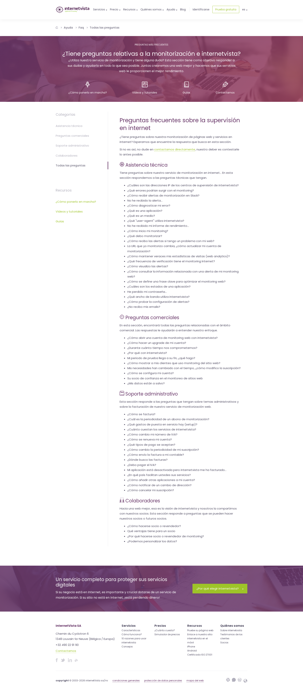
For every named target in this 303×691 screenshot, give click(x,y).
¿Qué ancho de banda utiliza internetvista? (158, 297)
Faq (81, 27)
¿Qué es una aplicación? (144, 211)
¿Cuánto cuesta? (164, 630)
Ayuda (68, 27)
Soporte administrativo (72, 145)
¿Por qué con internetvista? (147, 353)
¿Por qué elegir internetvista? (220, 588)
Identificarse (201, 9)
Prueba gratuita (225, 9)
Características (131, 630)
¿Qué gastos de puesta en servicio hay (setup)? (162, 424)
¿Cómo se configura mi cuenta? (150, 373)
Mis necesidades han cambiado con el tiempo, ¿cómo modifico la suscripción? (184, 368)
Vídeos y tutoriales (69, 211)
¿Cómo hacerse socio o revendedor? (154, 526)
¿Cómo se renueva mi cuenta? (149, 439)
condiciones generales (126, 680)
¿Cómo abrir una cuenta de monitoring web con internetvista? (172, 338)
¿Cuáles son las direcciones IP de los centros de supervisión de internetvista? (183, 185)
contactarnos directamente (174, 149)
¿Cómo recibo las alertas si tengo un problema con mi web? (170, 241)
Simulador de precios (167, 634)
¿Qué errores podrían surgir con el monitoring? (160, 190)
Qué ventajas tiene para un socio (151, 531)
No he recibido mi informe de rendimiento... (158, 226)
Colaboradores (66, 156)
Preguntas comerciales (72, 136)
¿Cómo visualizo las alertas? (147, 266)
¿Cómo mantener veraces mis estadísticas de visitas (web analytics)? (178, 256)
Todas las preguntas (104, 27)
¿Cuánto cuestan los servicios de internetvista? (161, 429)
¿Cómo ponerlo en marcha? (76, 202)
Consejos (127, 646)
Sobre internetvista (231, 630)
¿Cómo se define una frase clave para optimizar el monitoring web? (176, 281)
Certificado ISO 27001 (199, 654)
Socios (224, 642)
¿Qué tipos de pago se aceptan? (151, 445)
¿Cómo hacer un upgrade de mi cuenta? (156, 343)
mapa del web (195, 680)
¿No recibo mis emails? (143, 307)
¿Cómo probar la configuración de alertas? (158, 302)
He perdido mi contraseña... (147, 292)
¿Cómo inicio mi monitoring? (147, 231)
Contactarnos (66, 651)
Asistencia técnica (69, 126)
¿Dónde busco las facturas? (147, 460)
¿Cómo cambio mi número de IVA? (152, 434)
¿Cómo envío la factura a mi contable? (155, 455)
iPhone (191, 646)
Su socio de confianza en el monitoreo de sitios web (165, 378)
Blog (183, 9)
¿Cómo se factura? (141, 414)
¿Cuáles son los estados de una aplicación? (159, 286)
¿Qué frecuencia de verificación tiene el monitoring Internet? (171, 261)
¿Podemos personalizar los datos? (152, 541)
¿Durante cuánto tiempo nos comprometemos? (162, 348)
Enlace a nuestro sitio (199, 634)
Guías (60, 221)
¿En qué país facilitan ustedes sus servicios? (159, 475)
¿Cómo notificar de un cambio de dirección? (159, 485)
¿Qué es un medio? (141, 216)
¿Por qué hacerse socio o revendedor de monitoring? (165, 536)
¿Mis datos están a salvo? (146, 383)
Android (192, 650)
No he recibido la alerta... (145, 200)
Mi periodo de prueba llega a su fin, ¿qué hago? (161, 358)
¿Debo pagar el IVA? (141, 465)
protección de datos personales (163, 680)
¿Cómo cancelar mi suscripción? (150, 490)
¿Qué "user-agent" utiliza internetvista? (155, 221)
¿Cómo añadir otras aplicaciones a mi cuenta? (161, 480)
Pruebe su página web (200, 630)
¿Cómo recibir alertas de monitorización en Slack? (163, 195)
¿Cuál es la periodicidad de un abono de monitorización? (168, 419)
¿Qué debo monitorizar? (144, 236)
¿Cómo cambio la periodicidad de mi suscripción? (163, 450)
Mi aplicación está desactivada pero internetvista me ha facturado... (176, 470)
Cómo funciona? (132, 634)
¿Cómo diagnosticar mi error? (148, 205)
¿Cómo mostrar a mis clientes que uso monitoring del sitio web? (173, 363)
